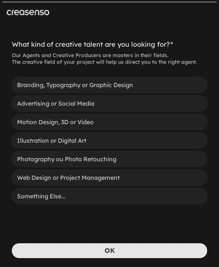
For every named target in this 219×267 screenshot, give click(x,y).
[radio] (109, 84)
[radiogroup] (109, 140)
